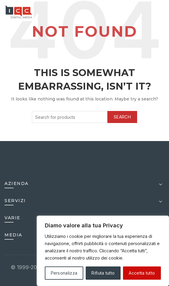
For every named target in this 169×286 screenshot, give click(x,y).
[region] (103, 251)
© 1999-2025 (28, 267)
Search (122, 116)
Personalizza (64, 272)
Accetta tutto (142, 272)
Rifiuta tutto (103, 272)
